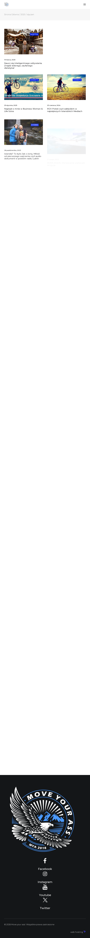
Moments (34, 83)
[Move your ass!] (6, 4)
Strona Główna (11, 14)
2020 (23, 14)
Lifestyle (34, 34)
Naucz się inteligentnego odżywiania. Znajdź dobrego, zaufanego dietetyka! (23, 65)
